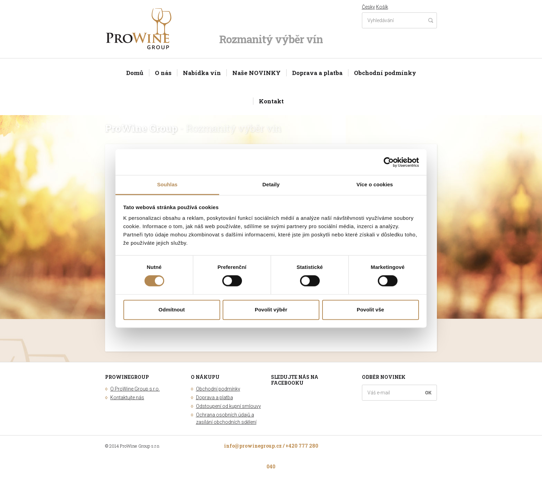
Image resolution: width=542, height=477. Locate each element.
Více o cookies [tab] (374, 184)
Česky (368, 7)
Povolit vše (370, 309)
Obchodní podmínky (385, 72)
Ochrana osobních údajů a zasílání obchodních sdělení (226, 418)
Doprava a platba (317, 72)
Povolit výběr (271, 309)
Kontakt (271, 101)
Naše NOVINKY (256, 72)
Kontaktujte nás (127, 397)
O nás (163, 72)
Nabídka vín (202, 72)
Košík (382, 7)
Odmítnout (172, 309)
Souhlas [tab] (167, 184)
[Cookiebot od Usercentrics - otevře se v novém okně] (388, 162)
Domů (134, 72)
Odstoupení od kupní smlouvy (228, 406)
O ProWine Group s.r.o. (135, 389)
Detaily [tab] (271, 184)
